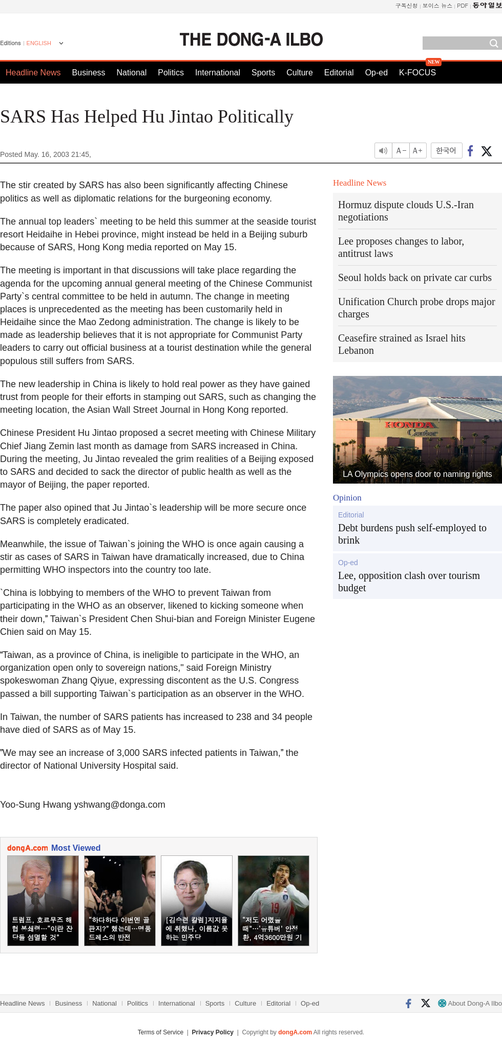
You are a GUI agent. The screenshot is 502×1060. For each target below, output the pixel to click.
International (217, 72)
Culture (299, 72)
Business (89, 72)
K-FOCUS (417, 72)
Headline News (33, 72)
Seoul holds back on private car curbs (415, 277)
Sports (263, 72)
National (132, 72)
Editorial (339, 72)
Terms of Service (160, 1032)
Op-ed (376, 72)
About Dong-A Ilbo (470, 1003)
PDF (462, 5)
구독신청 (406, 5)
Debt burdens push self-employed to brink (412, 534)
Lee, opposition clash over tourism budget (409, 581)
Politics (171, 72)
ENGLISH (39, 43)
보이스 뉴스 (438, 5)
